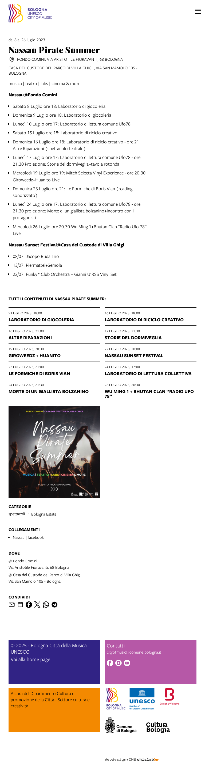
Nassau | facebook (28, 537)
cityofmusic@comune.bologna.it (134, 652)
